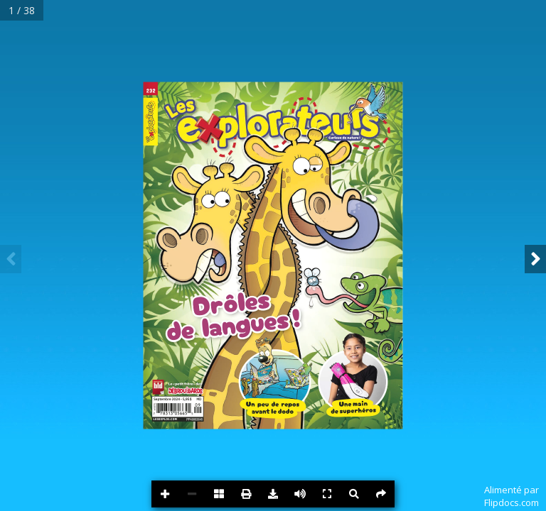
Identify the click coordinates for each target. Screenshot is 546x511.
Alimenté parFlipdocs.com (511, 496)
